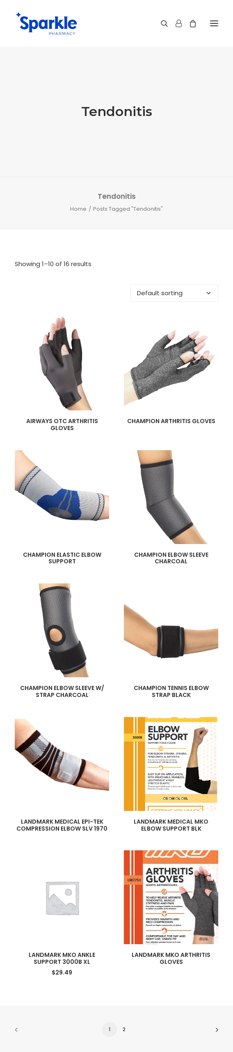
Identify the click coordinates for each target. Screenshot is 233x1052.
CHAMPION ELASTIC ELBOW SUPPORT (62, 558)
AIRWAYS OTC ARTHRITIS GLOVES (62, 424)
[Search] (160, 23)
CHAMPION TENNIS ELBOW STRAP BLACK (171, 691)
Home (78, 209)
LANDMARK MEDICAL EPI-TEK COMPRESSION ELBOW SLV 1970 (61, 825)
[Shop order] (174, 293)
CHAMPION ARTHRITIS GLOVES (171, 421)
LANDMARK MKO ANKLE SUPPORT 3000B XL (62, 958)
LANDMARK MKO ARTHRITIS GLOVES (171, 958)
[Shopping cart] (189, 23)
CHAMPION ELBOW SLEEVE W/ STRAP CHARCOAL (62, 691)
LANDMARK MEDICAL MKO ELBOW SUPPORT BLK (171, 825)
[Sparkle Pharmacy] (46, 23)
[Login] (175, 23)
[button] (214, 23)
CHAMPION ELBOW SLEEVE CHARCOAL (171, 558)
